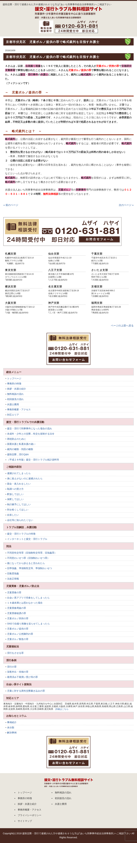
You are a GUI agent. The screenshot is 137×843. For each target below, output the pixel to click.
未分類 (10, 727)
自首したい (13, 515)
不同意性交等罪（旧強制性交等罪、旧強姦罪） (32, 552)
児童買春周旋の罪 (16, 608)
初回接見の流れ (15, 399)
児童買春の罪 (14, 592)
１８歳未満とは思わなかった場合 (25, 602)
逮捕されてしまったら (19, 473)
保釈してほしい (15, 499)
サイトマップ (25, 821)
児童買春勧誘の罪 (16, 613)
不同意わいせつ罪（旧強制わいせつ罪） (28, 558)
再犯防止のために (16, 439)
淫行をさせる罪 (15, 653)
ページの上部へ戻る (122, 325)
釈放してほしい (15, 494)
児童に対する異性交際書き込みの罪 (26, 690)
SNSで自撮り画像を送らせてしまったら (28, 623)
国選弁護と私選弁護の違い (21, 444)
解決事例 (12, 732)
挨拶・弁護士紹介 (16, 388)
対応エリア (13, 414)
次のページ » (126, 205)
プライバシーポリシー (29, 815)
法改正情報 (13, 578)
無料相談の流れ (15, 394)
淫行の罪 (12, 666)
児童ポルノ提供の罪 (17, 628)
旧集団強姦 (13, 573)
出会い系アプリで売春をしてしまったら (28, 597)
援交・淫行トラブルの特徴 (21, 533)
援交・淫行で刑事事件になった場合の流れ (29, 428)
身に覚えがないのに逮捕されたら (25, 478)
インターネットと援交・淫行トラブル (27, 539)
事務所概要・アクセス (19, 409)
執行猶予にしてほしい (19, 504)
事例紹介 (12, 722)
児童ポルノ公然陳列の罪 (20, 634)
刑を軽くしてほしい (17, 509)
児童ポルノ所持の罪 (17, 618)
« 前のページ (10, 205)
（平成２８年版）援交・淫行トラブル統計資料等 (33, 459)
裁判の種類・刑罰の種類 (20, 449)
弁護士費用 (13, 404)
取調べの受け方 (15, 489)
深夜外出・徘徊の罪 (17, 671)
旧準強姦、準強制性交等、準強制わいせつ (29, 568)
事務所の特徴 (14, 383)
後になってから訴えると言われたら (26, 563)
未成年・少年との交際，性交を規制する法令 (30, 433)
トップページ (14, 378)
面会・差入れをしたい (19, 483)
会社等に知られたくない (20, 520)
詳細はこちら (61, 709)
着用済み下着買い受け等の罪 (22, 677)
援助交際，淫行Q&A (18, 454)
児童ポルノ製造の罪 (17, 639)
